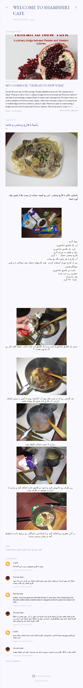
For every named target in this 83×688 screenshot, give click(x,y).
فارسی (32, 19)
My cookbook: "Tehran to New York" (35, 85)
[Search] (76, 7)
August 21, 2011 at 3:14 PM (22, 606)
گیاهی (40, 550)
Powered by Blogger (41, 676)
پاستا (29, 550)
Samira (16, 594)
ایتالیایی (24, 550)
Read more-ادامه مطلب (69, 110)
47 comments (17, 111)
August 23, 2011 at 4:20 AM (23, 641)
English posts (20, 19)
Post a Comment (13, 661)
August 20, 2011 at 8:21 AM (22, 587)
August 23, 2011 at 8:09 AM (23, 655)
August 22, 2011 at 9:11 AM (22, 624)
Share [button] (8, 111)
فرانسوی (34, 550)
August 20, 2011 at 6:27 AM (23, 570)
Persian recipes (16, 550)
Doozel (16, 577)
